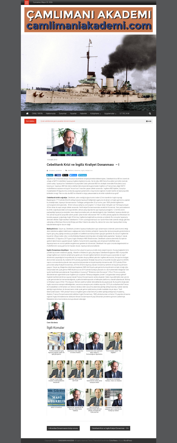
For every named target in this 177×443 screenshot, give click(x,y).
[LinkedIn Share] (49, 175)
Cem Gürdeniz (52, 153)
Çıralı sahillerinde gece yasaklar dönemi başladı (58, 121)
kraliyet (87, 170)
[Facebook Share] (57, 175)
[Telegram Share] (82, 175)
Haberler (83, 113)
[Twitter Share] (65, 175)
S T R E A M (124, 113)
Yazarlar (73, 113)
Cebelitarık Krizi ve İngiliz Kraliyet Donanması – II (109, 428)
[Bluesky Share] (73, 175)
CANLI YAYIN (37, 113)
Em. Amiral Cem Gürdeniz (67, 153)
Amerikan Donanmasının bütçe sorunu (64, 428)
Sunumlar (63, 113)
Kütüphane (94, 113)
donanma (77, 170)
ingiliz (83, 170)
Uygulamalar (109, 113)
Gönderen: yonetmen (55, 170)
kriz (91, 170)
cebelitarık (71, 170)
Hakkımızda (50, 113)
